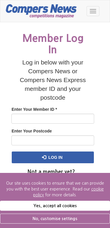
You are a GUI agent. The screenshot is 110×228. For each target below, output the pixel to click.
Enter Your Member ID (34, 109)
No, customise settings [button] (55, 219)
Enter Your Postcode (31, 131)
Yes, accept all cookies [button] (55, 206)
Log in (52, 157)
